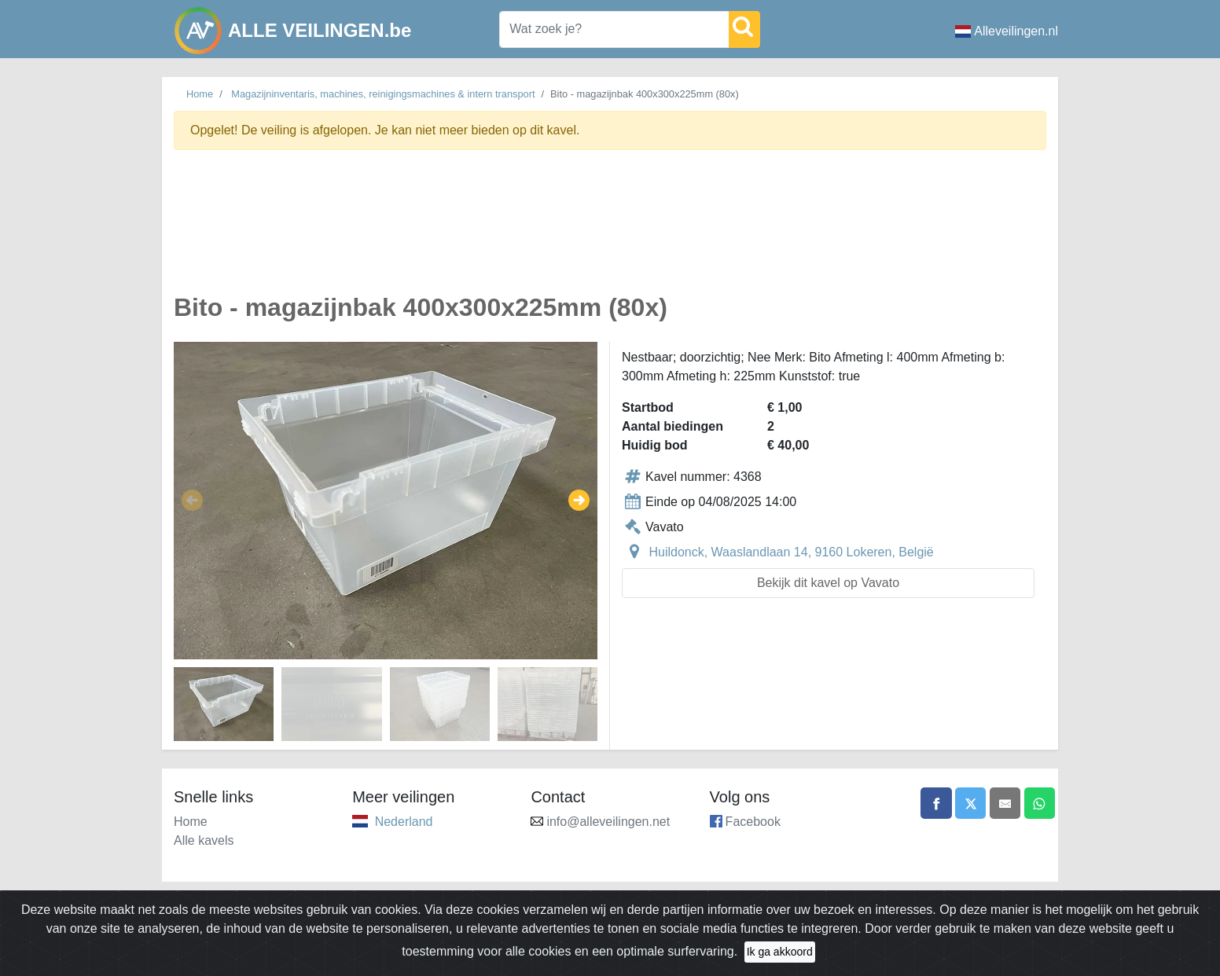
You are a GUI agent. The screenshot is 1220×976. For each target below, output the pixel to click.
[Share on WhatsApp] (1039, 803)
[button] (192, 500)
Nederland (404, 821)
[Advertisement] (610, 230)
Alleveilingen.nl (1006, 31)
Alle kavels (203, 840)
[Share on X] (969, 803)
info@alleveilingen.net (608, 821)
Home (199, 94)
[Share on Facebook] (934, 803)
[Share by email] (1004, 803)
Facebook (753, 821)
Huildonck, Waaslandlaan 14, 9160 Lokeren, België (791, 552)
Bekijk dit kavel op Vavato (828, 582)
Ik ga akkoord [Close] (780, 951)
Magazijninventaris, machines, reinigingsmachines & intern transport (383, 94)
